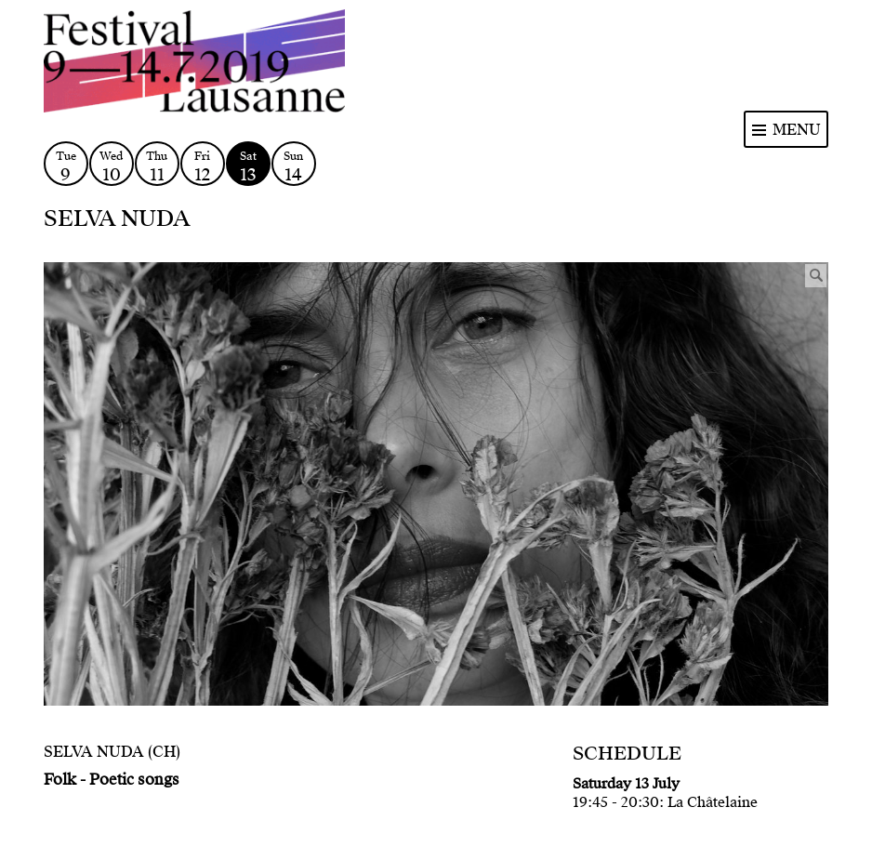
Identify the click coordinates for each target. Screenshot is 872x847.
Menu (797, 129)
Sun (294, 167)
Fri (202, 167)
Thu (157, 167)
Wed (111, 167)
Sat (248, 167)
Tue (66, 167)
